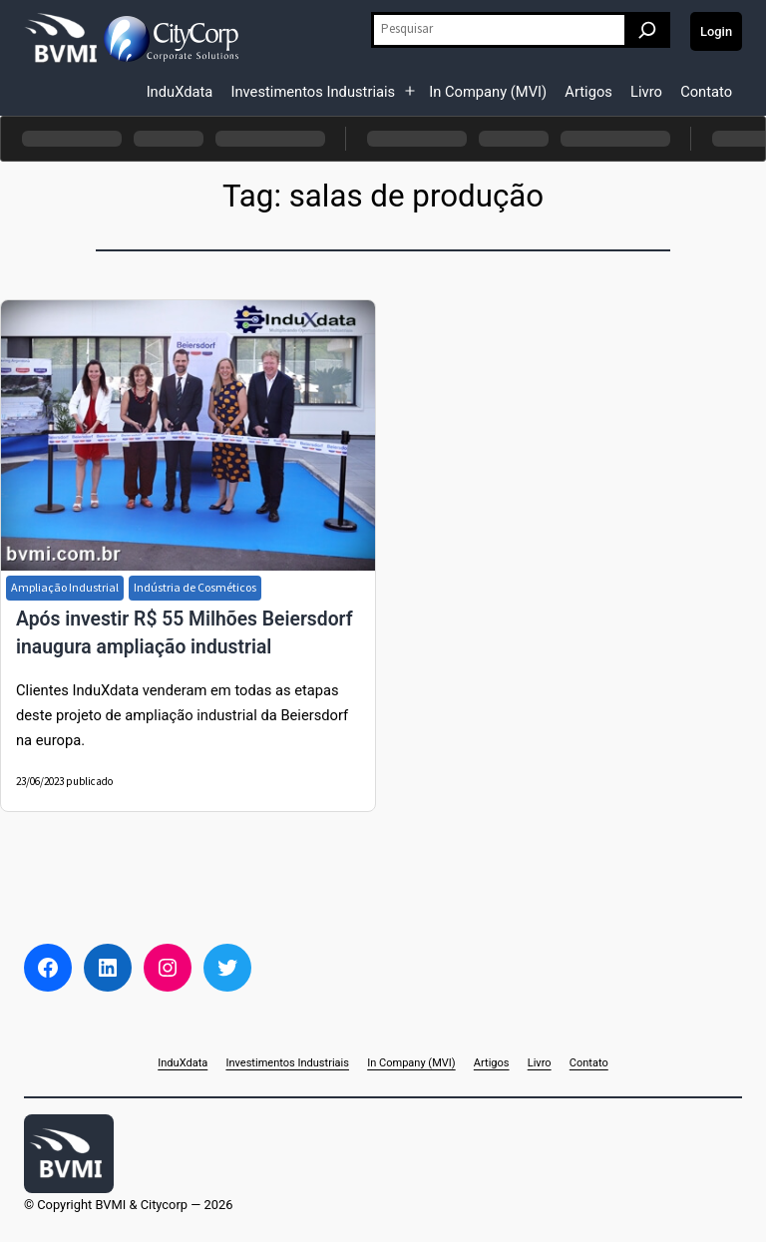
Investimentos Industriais (312, 92)
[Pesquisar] (647, 30)
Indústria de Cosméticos (195, 587)
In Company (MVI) (488, 92)
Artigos (588, 92)
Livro (646, 92)
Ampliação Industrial (65, 587)
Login (716, 31)
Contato (706, 92)
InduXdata (180, 92)
